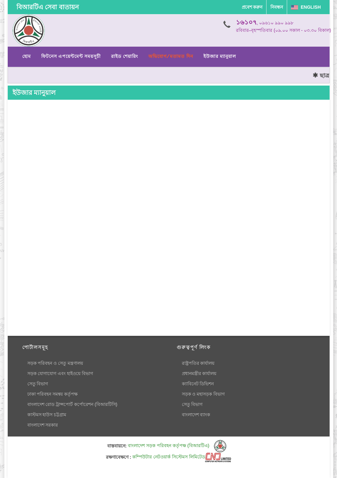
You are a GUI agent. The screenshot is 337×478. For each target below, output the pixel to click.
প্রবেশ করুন (252, 7)
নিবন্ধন (276, 7)
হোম (26, 56)
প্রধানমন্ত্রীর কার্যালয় (199, 373)
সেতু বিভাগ (37, 383)
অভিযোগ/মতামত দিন (170, 56)
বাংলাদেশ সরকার (42, 424)
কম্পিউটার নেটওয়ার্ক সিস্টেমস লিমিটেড (181, 456)
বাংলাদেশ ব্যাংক (196, 414)
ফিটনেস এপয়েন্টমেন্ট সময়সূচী (71, 56)
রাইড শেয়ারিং (124, 56)
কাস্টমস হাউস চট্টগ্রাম (47, 414)
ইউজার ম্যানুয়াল (219, 56)
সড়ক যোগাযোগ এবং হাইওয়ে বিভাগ (60, 373)
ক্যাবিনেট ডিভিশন (198, 383)
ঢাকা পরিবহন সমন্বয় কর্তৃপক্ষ (52, 394)
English (306, 7)
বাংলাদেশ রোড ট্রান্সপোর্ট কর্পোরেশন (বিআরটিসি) (72, 404)
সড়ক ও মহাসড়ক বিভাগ (203, 394)
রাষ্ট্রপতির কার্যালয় (198, 363)
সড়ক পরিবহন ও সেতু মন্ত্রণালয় (55, 363)
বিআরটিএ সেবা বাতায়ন (47, 7)
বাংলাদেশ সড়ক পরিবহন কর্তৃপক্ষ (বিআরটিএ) (177, 445)
